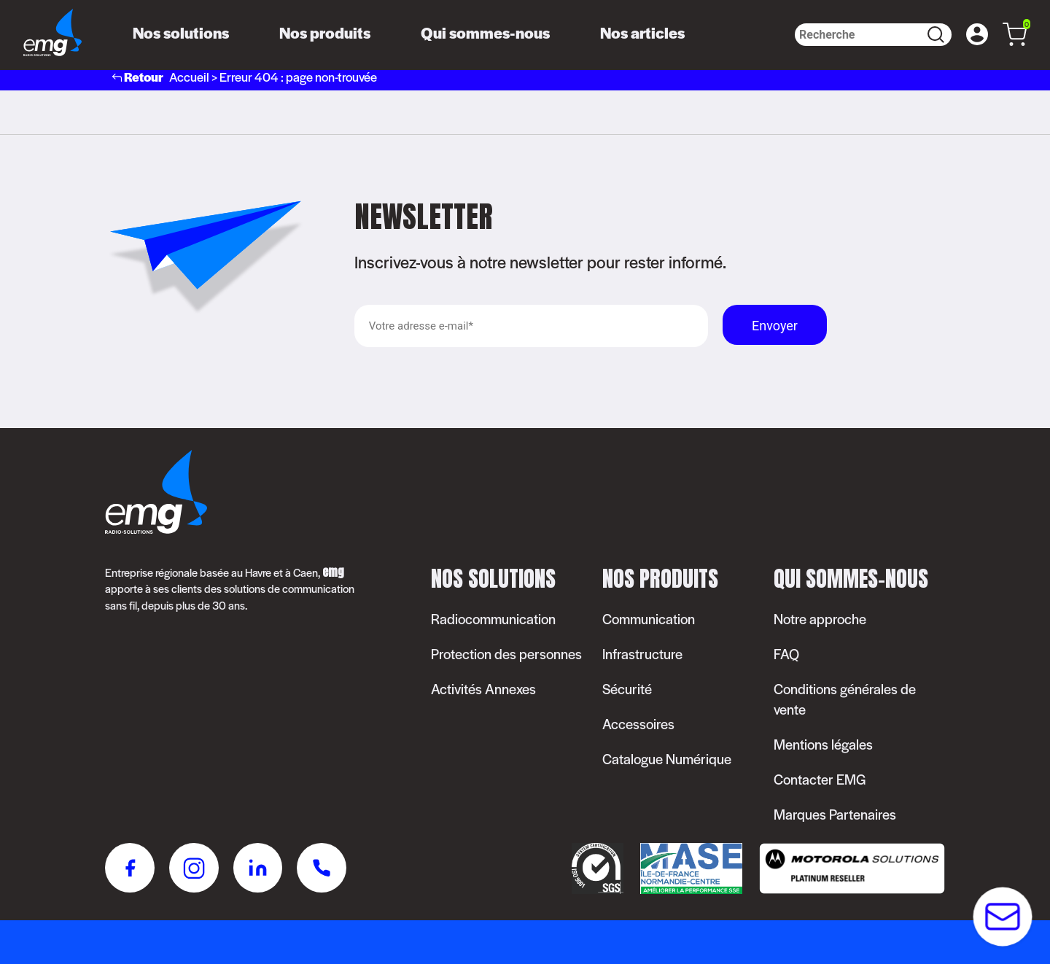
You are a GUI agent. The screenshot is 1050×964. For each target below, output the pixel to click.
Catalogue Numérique (666, 759)
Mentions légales (823, 744)
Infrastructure (642, 654)
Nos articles (642, 32)
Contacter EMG (820, 779)
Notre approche (820, 619)
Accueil (189, 76)
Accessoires (638, 724)
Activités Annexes (483, 689)
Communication (648, 619)
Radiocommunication (493, 619)
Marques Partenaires (835, 814)
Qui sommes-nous (485, 32)
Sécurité (627, 689)
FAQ (786, 654)
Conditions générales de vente (845, 699)
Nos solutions (181, 32)
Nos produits (324, 32)
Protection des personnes (506, 654)
